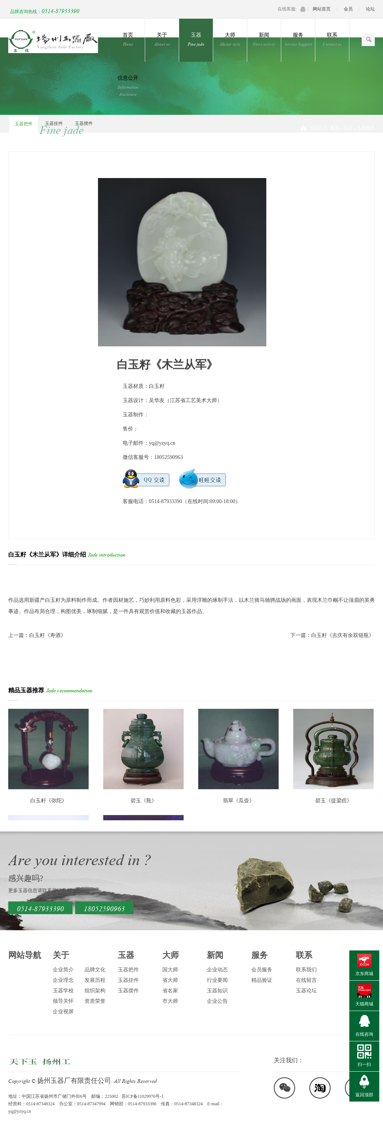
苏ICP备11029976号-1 (142, 1096)
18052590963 (104, 908)
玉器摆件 (84, 123)
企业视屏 (63, 1011)
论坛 (370, 9)
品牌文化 (95, 970)
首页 (128, 39)
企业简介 (63, 970)
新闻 (264, 39)
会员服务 (261, 970)
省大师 (170, 980)
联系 (332, 39)
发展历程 (95, 980)
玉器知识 (217, 990)
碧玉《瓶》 (144, 800)
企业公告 (217, 1001)
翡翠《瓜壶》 (238, 800)
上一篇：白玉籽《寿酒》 (37, 635)
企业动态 (217, 970)
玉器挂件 (54, 123)
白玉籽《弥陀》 (48, 800)
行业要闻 (217, 980)
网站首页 (322, 9)
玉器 (196, 39)
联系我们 (306, 970)
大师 (230, 39)
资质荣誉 (95, 1001)
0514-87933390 (60, 10)
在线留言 (306, 980)
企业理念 (63, 980)
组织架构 (95, 990)
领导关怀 (63, 1001)
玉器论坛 (306, 990)
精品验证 (261, 980)
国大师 (170, 970)
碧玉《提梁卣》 (333, 800)
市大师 (170, 1001)
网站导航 (24, 955)
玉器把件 (24, 123)
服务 (298, 39)
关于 (162, 39)
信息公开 (128, 86)
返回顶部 (364, 1094)
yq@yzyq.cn (162, 443)
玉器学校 (63, 990)
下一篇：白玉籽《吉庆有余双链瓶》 (332, 635)
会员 (348, 9)
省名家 (170, 990)
